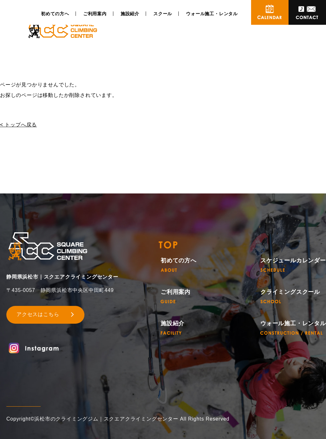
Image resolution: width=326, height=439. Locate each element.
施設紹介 (130, 13)
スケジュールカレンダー (293, 265)
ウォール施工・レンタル (212, 13)
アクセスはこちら (38, 314)
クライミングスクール (290, 296)
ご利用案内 (95, 13)
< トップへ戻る (18, 124)
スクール (162, 13)
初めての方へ (55, 13)
